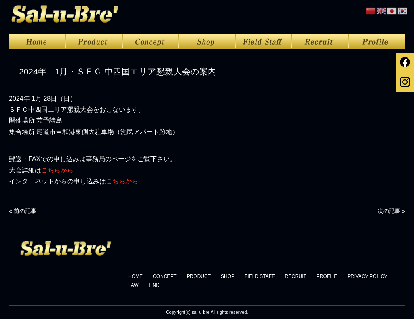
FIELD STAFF (260, 276)
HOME (135, 276)
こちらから (57, 170)
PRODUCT (199, 276)
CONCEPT (165, 276)
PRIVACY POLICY (367, 276)
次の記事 (391, 211)
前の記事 (22, 211)
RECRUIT (295, 276)
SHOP (227, 276)
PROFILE (327, 276)
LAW (133, 285)
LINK (154, 285)
